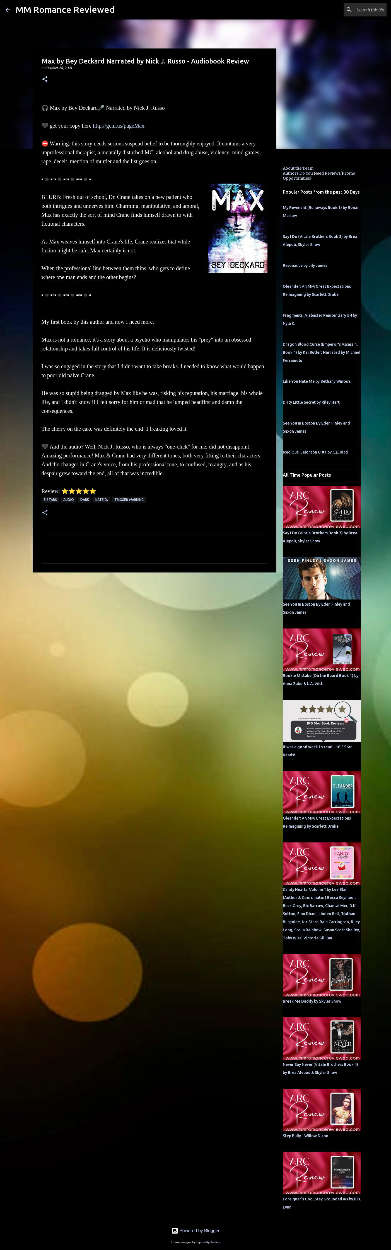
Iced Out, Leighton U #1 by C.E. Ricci (315, 452)
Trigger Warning (129, 499)
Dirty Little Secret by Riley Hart (311, 402)
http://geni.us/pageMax (118, 126)
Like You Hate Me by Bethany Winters (317, 381)
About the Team (298, 168)
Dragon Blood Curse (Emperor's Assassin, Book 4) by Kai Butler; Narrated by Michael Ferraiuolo (321, 352)
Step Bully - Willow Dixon (305, 1136)
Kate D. (101, 499)
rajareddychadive (208, 1242)
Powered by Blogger (196, 1230)
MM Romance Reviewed (65, 9)
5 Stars (50, 499)
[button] (45, 79)
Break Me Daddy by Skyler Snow (312, 1001)
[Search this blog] (357, 9)
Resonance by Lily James (305, 265)
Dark (84, 499)
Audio (68, 499)
